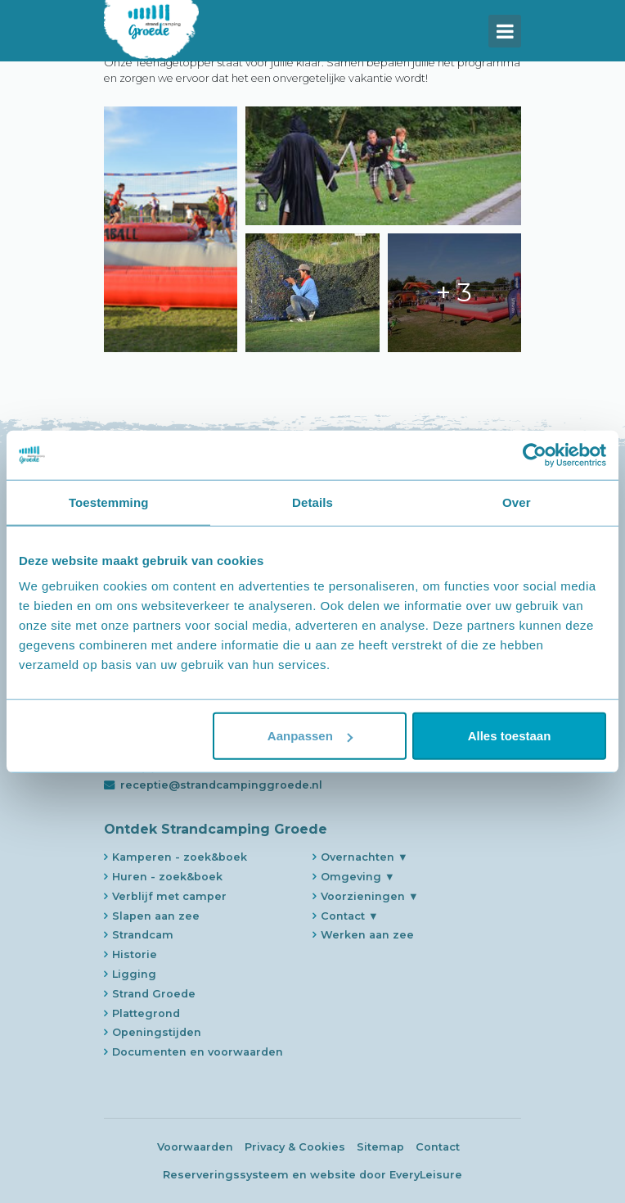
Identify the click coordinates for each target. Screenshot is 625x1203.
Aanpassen (310, 736)
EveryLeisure (425, 1175)
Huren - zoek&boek (167, 877)
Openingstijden (156, 1032)
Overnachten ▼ (364, 857)
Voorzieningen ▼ (370, 896)
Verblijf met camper (169, 896)
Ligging (134, 974)
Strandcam (142, 935)
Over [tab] (516, 502)
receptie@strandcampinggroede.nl (221, 785)
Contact (438, 1147)
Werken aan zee (367, 935)
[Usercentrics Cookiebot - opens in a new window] (534, 454)
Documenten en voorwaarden (197, 1052)
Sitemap (380, 1147)
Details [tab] (312, 502)
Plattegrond (146, 1013)
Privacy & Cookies (295, 1147)
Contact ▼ (350, 916)
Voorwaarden (195, 1147)
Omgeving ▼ (358, 877)
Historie (134, 954)
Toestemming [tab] (109, 502)
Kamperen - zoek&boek (179, 857)
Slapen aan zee (156, 916)
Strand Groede (154, 994)
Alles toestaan (509, 736)
